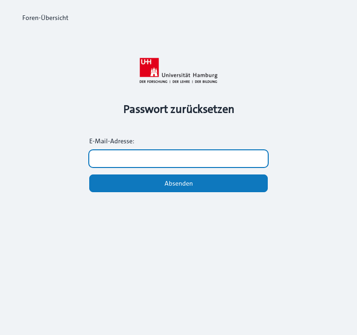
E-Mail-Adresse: (111, 141)
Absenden (179, 183)
